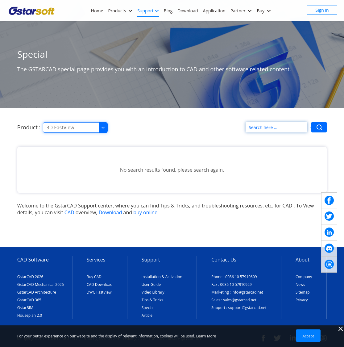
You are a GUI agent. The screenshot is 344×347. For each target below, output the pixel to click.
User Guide (151, 284)
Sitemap (303, 292)
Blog (168, 11)
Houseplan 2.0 (29, 315)
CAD (69, 212)
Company (304, 276)
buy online (145, 212)
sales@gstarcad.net (239, 300)
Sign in (322, 10)
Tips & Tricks (152, 300)
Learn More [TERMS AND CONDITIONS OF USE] (206, 336)
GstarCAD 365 (29, 300)
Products (120, 11)
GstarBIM (25, 307)
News (300, 284)
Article (147, 315)
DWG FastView (99, 292)
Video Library (153, 292)
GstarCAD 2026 (30, 276)
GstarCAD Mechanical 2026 (40, 284)
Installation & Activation (162, 276)
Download (187, 11)
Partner (241, 11)
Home (97, 11)
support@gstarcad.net (247, 307)
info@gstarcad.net (247, 292)
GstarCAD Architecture (36, 292)
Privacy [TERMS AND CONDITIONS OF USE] (302, 300)
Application (214, 11)
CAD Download (100, 284)
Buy (264, 11)
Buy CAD (94, 276)
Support (148, 11)
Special (148, 307)
